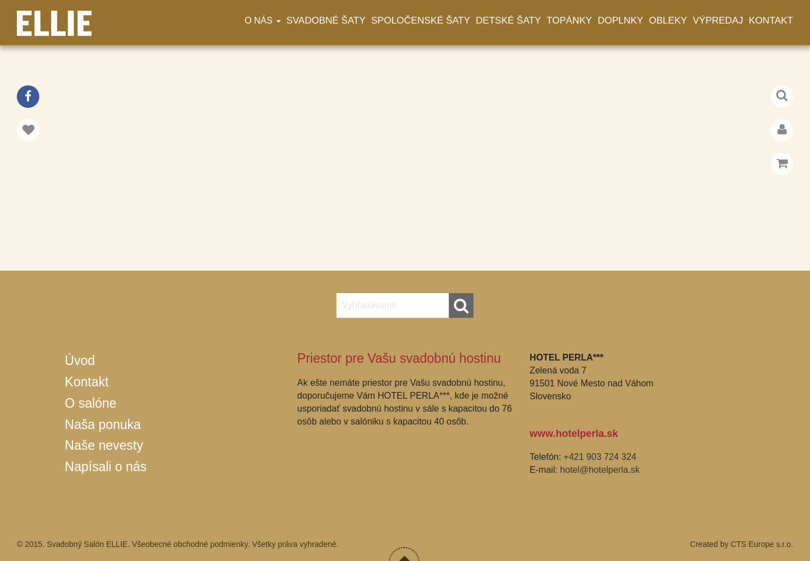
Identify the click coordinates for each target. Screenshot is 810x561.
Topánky (569, 20)
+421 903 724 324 (599, 457)
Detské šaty (508, 20)
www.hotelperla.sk (574, 433)
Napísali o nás (106, 466)
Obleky (668, 20)
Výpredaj (718, 20)
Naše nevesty (104, 445)
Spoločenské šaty (420, 20)
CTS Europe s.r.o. (762, 544)
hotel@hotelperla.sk (600, 470)
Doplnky (620, 20)
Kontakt (771, 20)
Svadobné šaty (326, 20)
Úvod (80, 360)
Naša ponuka (103, 424)
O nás (262, 20)
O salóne (90, 403)
